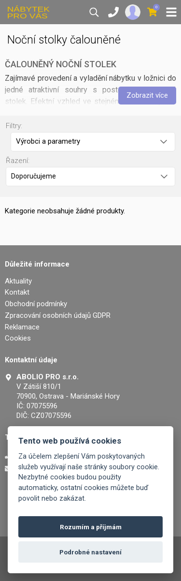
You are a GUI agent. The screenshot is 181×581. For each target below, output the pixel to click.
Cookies (18, 338)
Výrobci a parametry (91, 141)
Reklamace (22, 327)
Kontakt (17, 292)
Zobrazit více (147, 95)
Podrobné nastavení (90, 552)
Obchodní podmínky (36, 303)
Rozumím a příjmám (91, 527)
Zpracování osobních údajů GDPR (58, 315)
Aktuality (18, 281)
